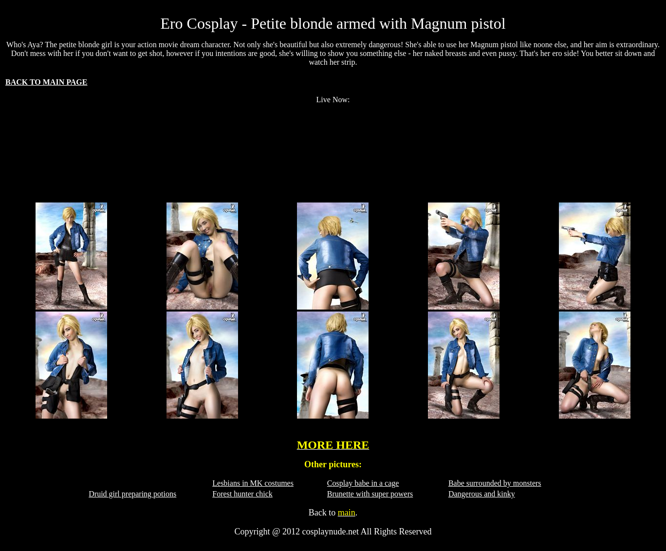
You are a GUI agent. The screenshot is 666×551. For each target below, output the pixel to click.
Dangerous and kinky (481, 494)
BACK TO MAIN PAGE (46, 82)
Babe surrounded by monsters (494, 483)
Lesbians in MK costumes (253, 483)
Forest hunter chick (242, 494)
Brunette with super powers (370, 494)
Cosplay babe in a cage (363, 483)
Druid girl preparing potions (132, 494)
